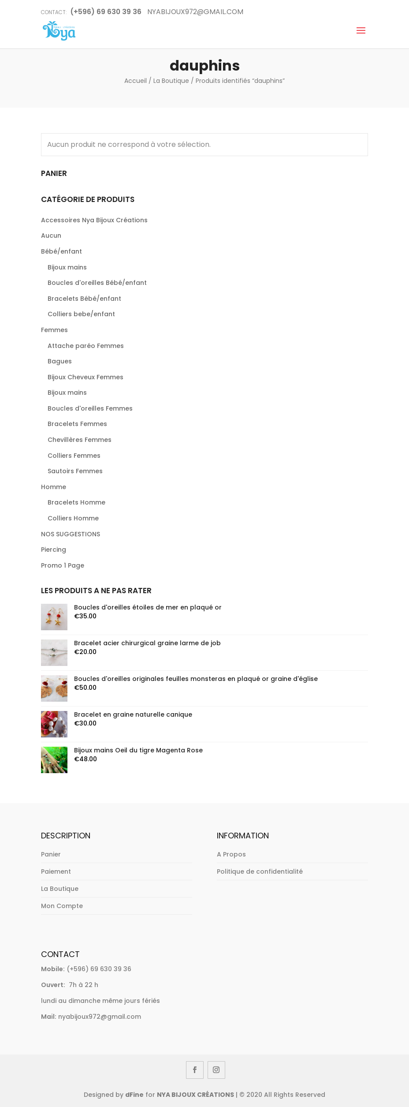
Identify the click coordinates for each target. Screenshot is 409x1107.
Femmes (54, 329)
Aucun (51, 235)
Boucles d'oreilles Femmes (90, 408)
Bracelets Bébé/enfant (84, 298)
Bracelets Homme (76, 502)
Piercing (53, 549)
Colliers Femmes (74, 455)
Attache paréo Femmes (86, 345)
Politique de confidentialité (260, 871)
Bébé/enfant (61, 251)
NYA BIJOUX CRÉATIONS (195, 1094)
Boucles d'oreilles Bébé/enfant (97, 282)
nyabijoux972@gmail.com (99, 1016)
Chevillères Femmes (80, 439)
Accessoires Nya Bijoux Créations (94, 220)
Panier (51, 854)
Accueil (135, 80)
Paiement (56, 871)
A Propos (231, 854)
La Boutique (171, 80)
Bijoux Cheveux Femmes (85, 377)
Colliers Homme (73, 518)
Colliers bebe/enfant (81, 314)
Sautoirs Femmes (75, 471)
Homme (53, 486)
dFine (134, 1094)
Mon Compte (62, 905)
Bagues (60, 361)
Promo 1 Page (62, 565)
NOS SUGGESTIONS (70, 534)
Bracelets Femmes (77, 423)
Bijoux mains (67, 267)
